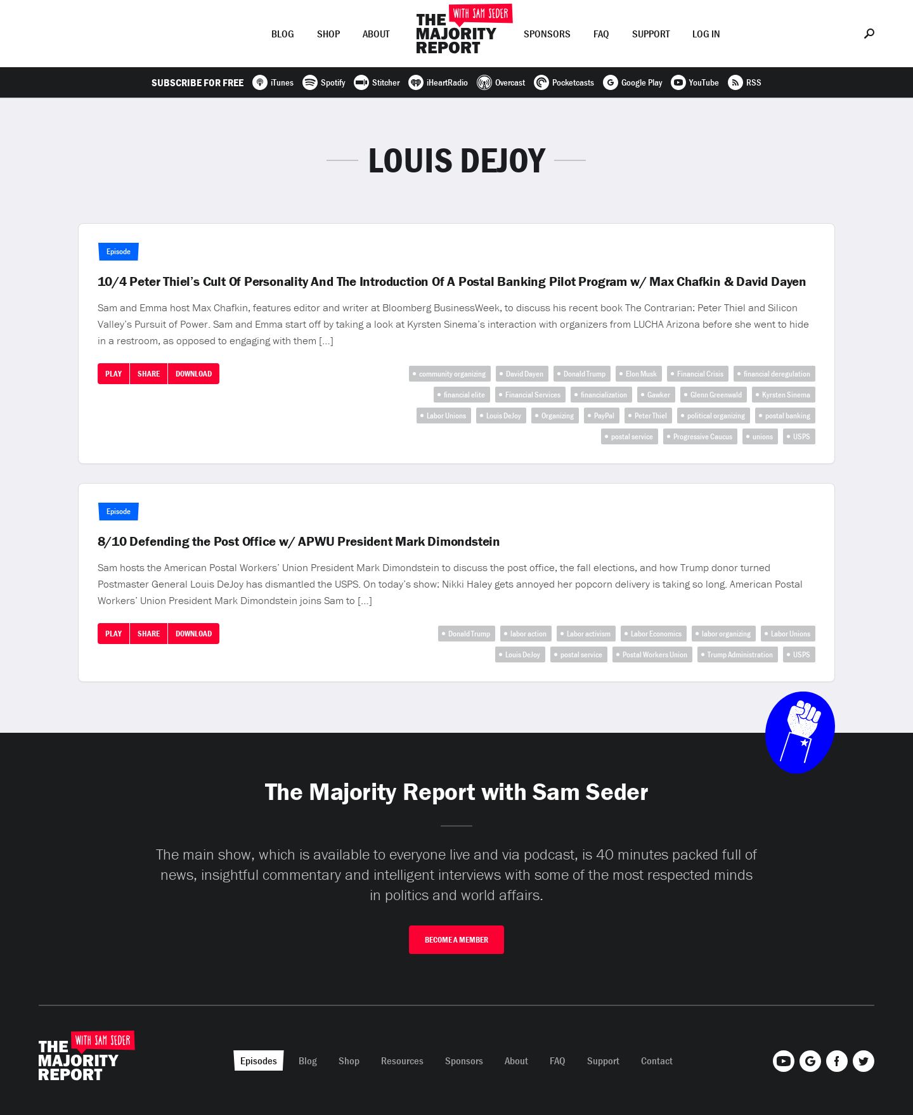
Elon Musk (641, 373)
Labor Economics (656, 633)
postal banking (787, 415)
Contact (657, 1060)
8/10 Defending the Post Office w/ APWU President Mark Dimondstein (299, 541)
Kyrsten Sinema (786, 394)
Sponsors (547, 34)
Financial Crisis (700, 373)
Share (149, 373)
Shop (328, 34)
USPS (801, 436)
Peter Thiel (651, 415)
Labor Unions (446, 415)
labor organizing (726, 633)
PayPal (604, 415)
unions (763, 436)
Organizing (557, 415)
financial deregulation (777, 373)
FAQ (601, 34)
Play (113, 373)
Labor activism (589, 633)
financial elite (464, 394)
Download (194, 373)
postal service (632, 436)
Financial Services (532, 394)
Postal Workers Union (655, 654)
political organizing (716, 415)
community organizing (452, 373)
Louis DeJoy (503, 415)
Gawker (658, 394)
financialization (604, 394)
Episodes (228, 34)
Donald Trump (584, 373)
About (376, 34)
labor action (528, 633)
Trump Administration (740, 654)
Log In (706, 34)
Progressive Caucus (702, 436)
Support (651, 34)
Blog (282, 34)
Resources (402, 1060)
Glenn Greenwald (716, 394)
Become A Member (456, 939)
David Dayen (524, 373)
